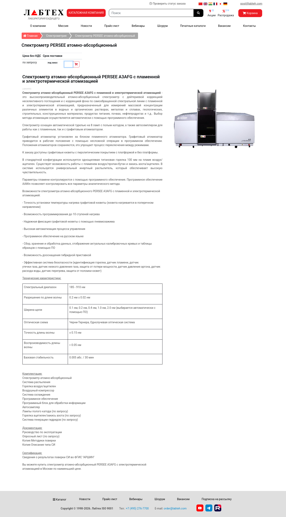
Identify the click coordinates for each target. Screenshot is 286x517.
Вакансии (224, 25)
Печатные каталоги (193, 25)
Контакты (249, 25)
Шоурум (162, 25)
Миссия (63, 25)
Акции (212, 13)
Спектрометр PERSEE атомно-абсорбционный (105, 35)
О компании (38, 25)
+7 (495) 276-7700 (137, 508)
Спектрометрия (56, 35)
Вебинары (138, 25)
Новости (86, 25)
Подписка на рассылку (217, 499)
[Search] (151, 13)
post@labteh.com (251, 3)
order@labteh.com (175, 508)
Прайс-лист (111, 25)
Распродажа (226, 13)
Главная (31, 35)
